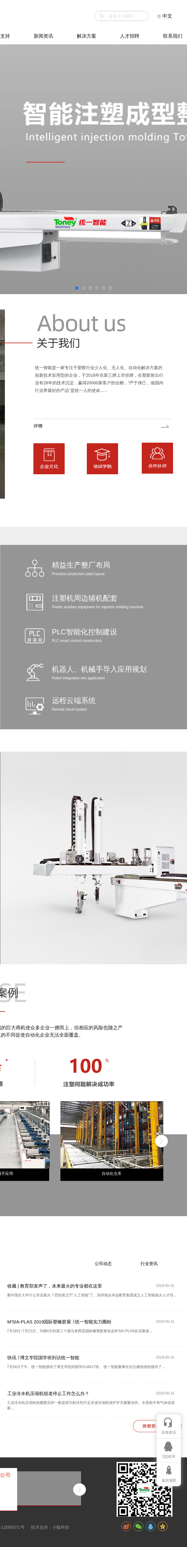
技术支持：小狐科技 (50, 1527)
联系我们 (172, 36)
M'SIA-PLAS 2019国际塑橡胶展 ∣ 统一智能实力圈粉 (59, 1321)
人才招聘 (129, 36)
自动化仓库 (111, 1173)
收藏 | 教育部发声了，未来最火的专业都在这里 (54, 1285)
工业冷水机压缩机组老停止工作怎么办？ (48, 1393)
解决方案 (86, 36)
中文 (164, 16)
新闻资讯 (43, 36)
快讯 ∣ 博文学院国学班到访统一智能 (43, 1357)
